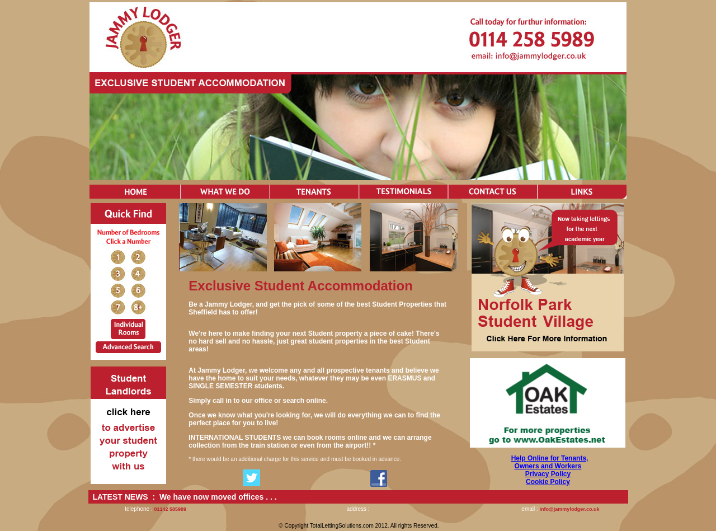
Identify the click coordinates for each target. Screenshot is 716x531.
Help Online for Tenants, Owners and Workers (549, 462)
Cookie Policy (548, 482)
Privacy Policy (548, 474)
